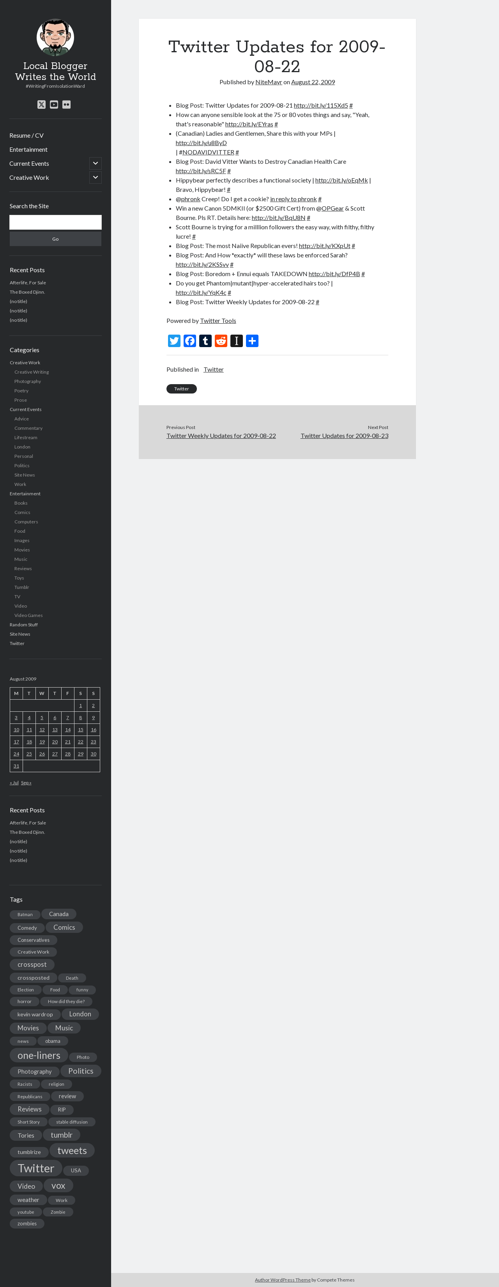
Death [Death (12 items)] (72, 977)
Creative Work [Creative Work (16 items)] (33, 952)
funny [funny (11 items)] (82, 989)
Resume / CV (26, 135)
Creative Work (29, 177)
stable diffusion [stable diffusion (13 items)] (72, 1121)
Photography (27, 381)
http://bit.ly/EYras (249, 124)
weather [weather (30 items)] (28, 1199)
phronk (190, 198)
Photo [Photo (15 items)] (83, 1057)
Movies (22, 550)
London (22, 447)
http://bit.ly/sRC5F (201, 170)
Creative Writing (31, 372)
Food (19, 531)
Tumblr (21, 587)
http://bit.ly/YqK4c (201, 292)
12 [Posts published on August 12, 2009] (42, 729)
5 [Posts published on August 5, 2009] (42, 717)
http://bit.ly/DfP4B (334, 273)
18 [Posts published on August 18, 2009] (29, 742)
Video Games (28, 615)
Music (20, 559)
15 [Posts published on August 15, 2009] (80, 729)
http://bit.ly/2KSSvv (202, 264)
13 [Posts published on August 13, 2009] (55, 729)
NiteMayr (268, 81)
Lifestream (25, 437)
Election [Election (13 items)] (26, 989)
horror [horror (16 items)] (25, 1001)
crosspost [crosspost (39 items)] (32, 964)
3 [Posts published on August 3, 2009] (16, 717)
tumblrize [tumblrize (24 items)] (29, 1152)
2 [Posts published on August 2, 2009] (93, 705)
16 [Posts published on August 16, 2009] (93, 729)
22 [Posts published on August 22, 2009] (80, 742)
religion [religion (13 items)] (56, 1084)
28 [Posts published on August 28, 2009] (68, 754)
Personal (23, 456)
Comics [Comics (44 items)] (64, 927)
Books (21, 503)
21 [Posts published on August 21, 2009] (68, 742)
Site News (24, 475)
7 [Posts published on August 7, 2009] (67, 717)
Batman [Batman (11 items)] (25, 914)
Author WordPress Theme (283, 1280)
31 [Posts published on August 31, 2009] (16, 766)
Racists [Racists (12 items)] (25, 1084)
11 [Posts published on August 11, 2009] (29, 729)
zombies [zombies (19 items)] (27, 1223)
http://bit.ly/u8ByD (201, 142)
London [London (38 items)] (80, 1014)
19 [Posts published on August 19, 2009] (42, 742)
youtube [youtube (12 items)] (26, 1211)
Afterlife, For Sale (28, 282)
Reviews (23, 568)
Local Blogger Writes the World (55, 71)
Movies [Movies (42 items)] (28, 1028)
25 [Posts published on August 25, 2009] (29, 754)
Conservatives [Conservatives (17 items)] (34, 940)
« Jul (14, 782)
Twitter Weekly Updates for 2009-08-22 (221, 435)
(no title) (18, 301)
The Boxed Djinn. (27, 292)
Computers (26, 522)
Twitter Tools (218, 320)
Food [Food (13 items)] (55, 989)
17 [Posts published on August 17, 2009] (16, 742)
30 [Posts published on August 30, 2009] (93, 754)
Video (20, 606)
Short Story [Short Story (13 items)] (29, 1121)
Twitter (17, 643)
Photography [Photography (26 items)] (35, 1071)
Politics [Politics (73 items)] (81, 1070)
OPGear (333, 208)
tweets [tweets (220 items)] (72, 1150)
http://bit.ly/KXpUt (324, 245)
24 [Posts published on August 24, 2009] (16, 754)
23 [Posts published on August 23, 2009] (93, 742)
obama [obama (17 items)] (52, 1041)
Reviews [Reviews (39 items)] (30, 1109)
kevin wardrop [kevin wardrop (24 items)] (35, 1014)
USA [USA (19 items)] (76, 1170)
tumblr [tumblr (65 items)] (62, 1134)
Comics (22, 512)
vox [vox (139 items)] (58, 1185)
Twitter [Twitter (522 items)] (36, 1168)
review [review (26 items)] (67, 1096)
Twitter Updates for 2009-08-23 (344, 435)
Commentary (28, 428)
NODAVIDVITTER (208, 152)
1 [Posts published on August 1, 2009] (80, 705)
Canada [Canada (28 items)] (59, 913)
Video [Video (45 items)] (26, 1186)
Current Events (29, 163)
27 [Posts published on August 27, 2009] (55, 754)
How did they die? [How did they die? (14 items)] (66, 1001)
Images (22, 540)
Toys (19, 578)
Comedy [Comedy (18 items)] (27, 928)
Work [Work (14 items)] (61, 1200)
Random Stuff (24, 625)
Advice (21, 419)
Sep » (26, 782)
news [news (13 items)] (23, 1041)
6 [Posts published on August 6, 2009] (54, 717)
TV (17, 596)
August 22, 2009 (313, 81)
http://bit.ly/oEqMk (341, 180)
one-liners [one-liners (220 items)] (39, 1055)
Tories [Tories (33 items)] (26, 1135)
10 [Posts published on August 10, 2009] (16, 729)
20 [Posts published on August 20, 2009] (55, 742)
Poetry (21, 391)
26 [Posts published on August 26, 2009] (42, 754)
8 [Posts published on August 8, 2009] (80, 717)
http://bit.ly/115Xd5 (321, 105)
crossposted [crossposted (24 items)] (34, 977)
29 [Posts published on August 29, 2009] (80, 754)
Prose (20, 400)
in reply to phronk (293, 198)
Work (20, 484)
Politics (22, 465)
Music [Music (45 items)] (64, 1028)
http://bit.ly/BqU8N (279, 217)
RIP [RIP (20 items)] (62, 1109)
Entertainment (28, 149)
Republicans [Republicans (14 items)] (30, 1096)
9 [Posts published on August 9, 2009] (93, 717)
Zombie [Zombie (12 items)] (58, 1211)
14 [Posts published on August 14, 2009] (68, 729)
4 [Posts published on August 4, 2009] (29, 717)
